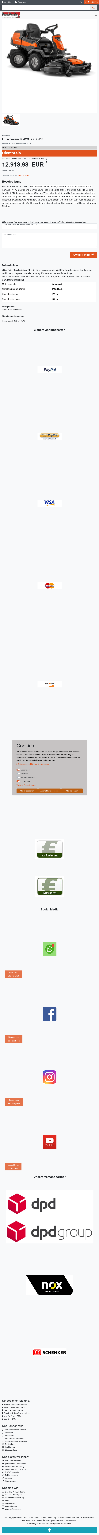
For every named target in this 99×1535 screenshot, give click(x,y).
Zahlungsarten (11, 1475)
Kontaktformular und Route (15, 1404)
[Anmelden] (7, 2)
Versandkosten (23, 175)
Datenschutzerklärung (14, 1497)
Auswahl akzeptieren (49, 791)
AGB (7, 1500)
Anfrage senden (83, 254)
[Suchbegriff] (46, 7)
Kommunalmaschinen (14, 1438)
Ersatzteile (9, 1435)
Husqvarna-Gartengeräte (16, 1441)
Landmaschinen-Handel (15, 1430)
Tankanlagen (10, 1444)
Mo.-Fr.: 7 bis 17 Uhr (12, 1416)
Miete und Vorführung (14, 1466)
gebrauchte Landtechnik (15, 1463)
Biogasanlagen (11, 1450)
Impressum (10, 1503)
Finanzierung (10, 1481)
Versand (8, 1478)
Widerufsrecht (11, 1506)
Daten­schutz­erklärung (27, 764)
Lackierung (10, 1447)
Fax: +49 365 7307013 (14, 1410)
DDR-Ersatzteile (12, 1472)
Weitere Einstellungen (26, 785)
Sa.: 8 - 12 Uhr (10, 1419)
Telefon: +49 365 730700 (15, 1407)
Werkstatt (9, 1433)
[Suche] (93, 7)
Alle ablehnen (72, 791)
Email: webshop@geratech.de (17, 1413)
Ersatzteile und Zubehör (15, 1469)
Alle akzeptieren (27, 791)
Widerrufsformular (13, 1509)
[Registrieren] (20, 2)
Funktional (25, 781)
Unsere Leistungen (13, 1495)
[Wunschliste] (80, 2)
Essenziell (25, 770)
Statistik (24, 773)
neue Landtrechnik (13, 1461)
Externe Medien (28, 777)
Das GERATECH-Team (15, 1492)
